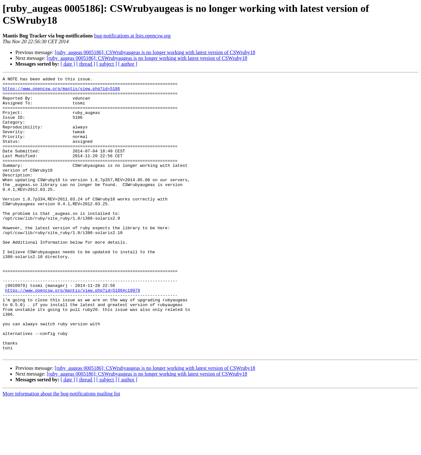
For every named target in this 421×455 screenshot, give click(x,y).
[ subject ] (106, 64)
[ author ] (127, 64)
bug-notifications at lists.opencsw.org (132, 35)
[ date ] (68, 64)
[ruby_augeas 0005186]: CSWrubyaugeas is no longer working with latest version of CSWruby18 (155, 52)
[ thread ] (85, 64)
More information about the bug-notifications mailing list (61, 449)
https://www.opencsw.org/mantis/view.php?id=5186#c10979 (72, 333)
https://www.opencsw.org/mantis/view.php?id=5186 (61, 91)
